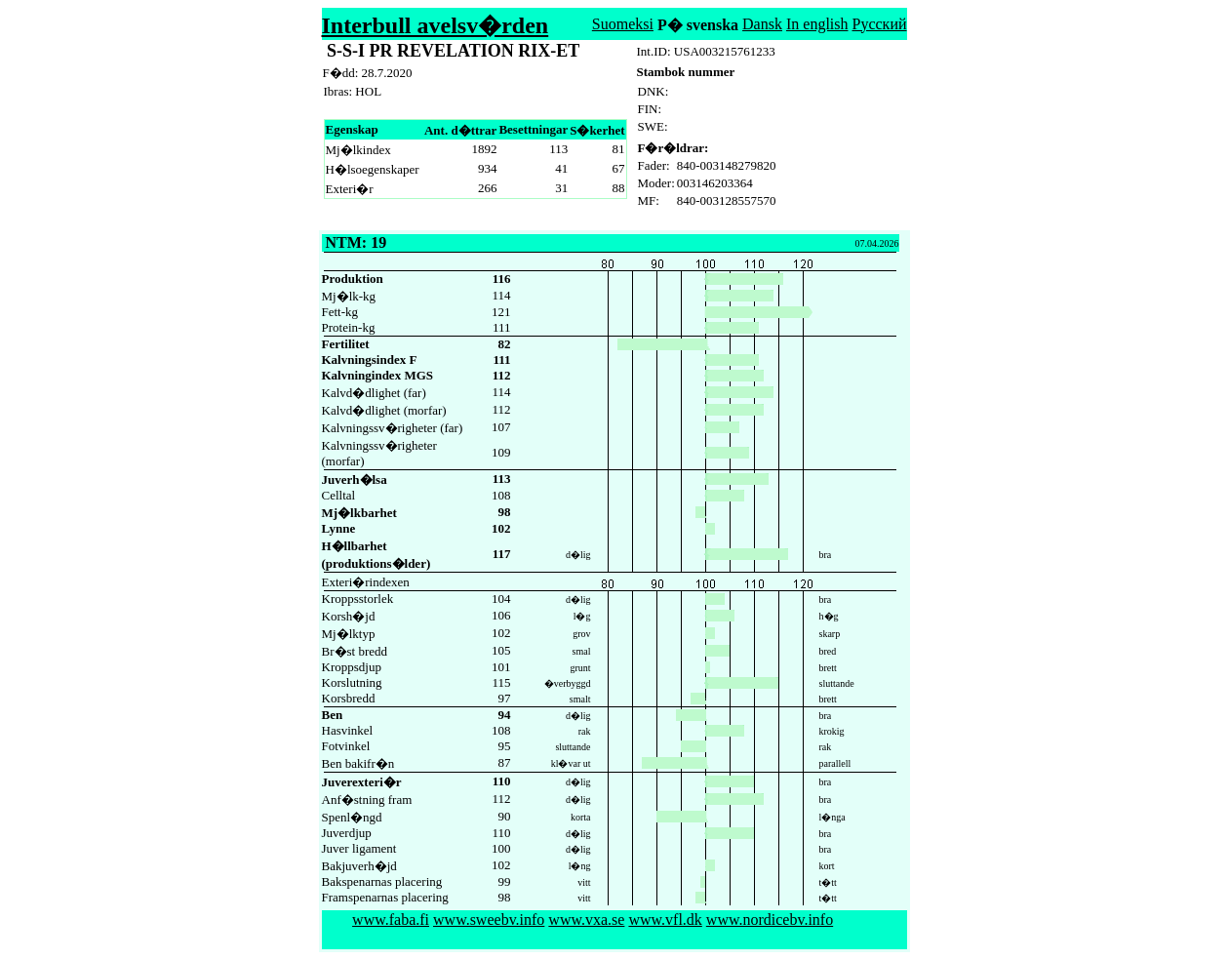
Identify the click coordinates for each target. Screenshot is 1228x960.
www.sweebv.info (488, 919)
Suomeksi (623, 24)
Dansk (762, 24)
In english (817, 24)
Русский (879, 24)
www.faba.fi (390, 919)
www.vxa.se (586, 919)
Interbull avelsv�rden (435, 25)
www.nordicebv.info (769, 919)
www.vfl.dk (664, 919)
